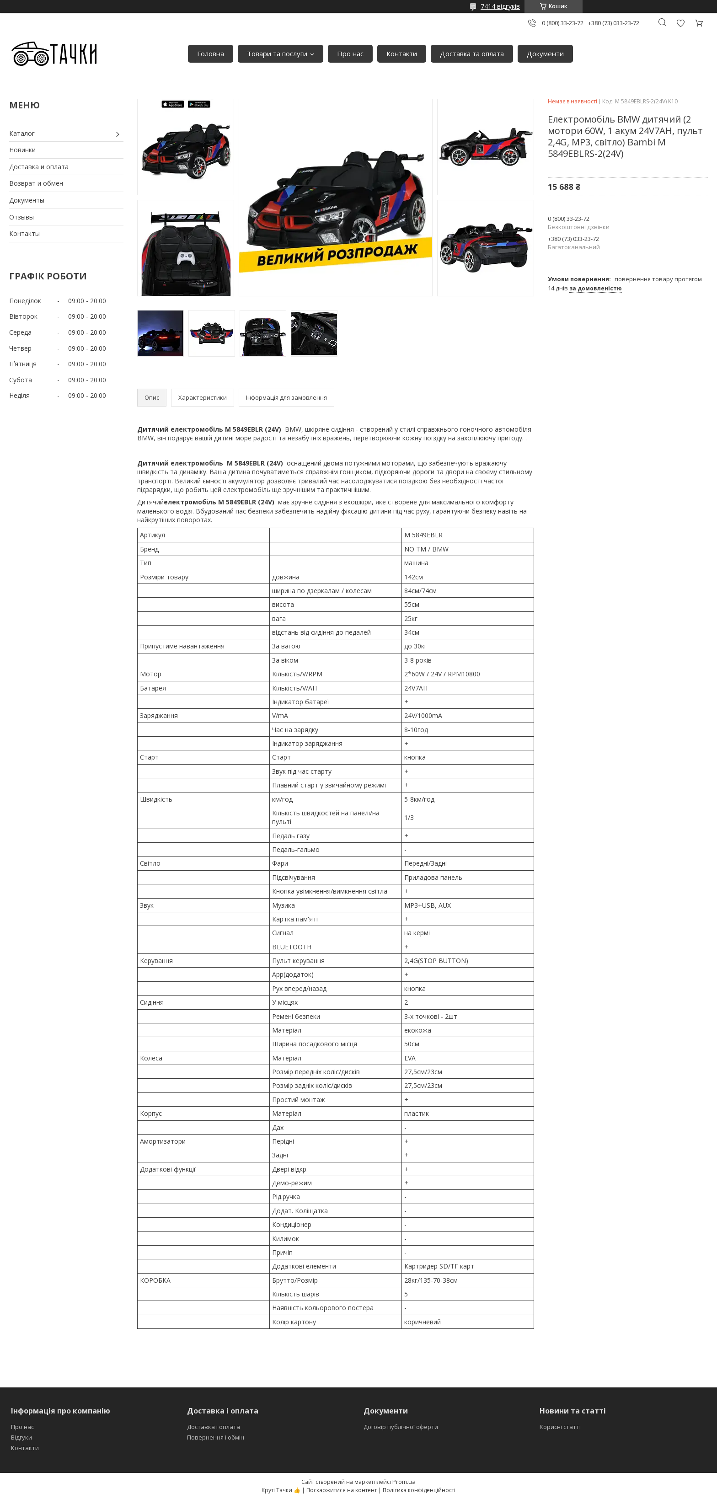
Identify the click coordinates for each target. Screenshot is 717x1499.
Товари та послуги (277, 53)
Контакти (401, 53)
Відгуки (21, 1437)
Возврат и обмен (36, 183)
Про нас (350, 53)
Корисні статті (560, 1427)
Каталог (22, 133)
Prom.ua (404, 1482)
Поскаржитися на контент (341, 1490)
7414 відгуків (500, 6)
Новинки (22, 149)
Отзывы (21, 217)
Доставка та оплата (472, 53)
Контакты (24, 233)
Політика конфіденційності (419, 1490)
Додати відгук (680, 23)
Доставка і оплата (213, 1427)
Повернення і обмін (215, 1437)
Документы (26, 200)
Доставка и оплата (39, 166)
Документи (545, 53)
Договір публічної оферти (401, 1427)
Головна (210, 53)
